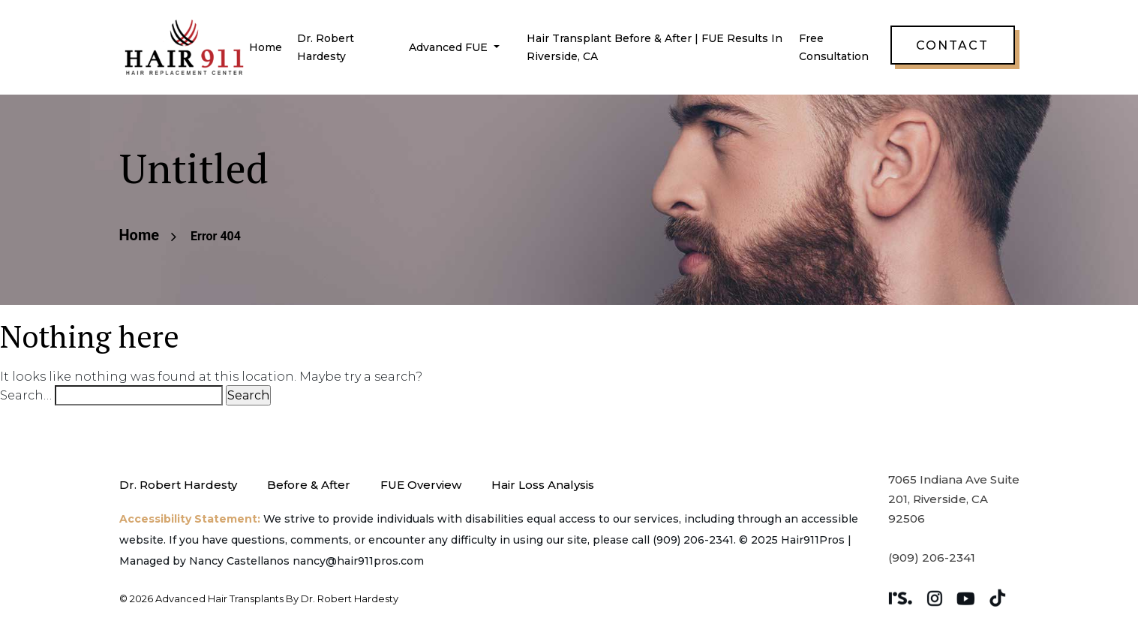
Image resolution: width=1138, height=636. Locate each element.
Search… (26, 395)
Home (265, 47)
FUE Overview (420, 485)
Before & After (308, 485)
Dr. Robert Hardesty (178, 485)
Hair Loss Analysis (542, 485)
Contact (952, 45)
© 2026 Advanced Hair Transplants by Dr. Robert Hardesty (258, 598)
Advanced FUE (450, 47)
